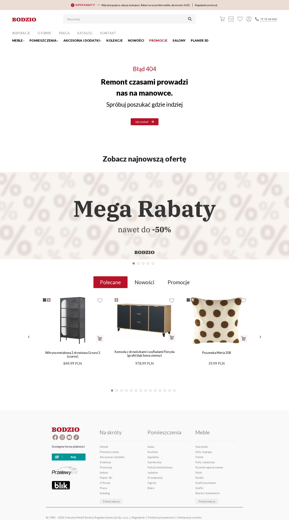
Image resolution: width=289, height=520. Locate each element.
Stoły (198, 472)
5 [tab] (153, 263)
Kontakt (108, 33)
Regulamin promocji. (206, 5)
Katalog (84, 33)
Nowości (136, 40)
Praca (64, 33)
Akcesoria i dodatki (82, 40)
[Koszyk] (222, 19)
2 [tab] (138, 263)
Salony (179, 40)
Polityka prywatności (161, 517)
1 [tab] (134, 263)
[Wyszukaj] (126, 19)
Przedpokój (154, 477)
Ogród (151, 482)
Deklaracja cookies (189, 517)
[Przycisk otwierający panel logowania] (248, 19)
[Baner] (144, 215)
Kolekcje (114, 40)
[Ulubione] (240, 19)
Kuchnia (152, 452)
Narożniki (201, 446)
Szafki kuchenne (205, 482)
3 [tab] (143, 263)
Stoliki (199, 477)
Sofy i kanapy (203, 452)
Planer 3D (199, 40)
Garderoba (154, 462)
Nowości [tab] (144, 282)
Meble (18, 40)
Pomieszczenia (43, 40)
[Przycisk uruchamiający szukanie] (190, 19)
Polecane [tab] (110, 282)
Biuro (150, 488)
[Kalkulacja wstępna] (231, 19)
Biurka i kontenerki (207, 493)
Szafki (199, 488)
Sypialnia (153, 457)
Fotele (199, 457)
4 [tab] (148, 263)
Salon (150, 446)
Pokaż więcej (111, 501)
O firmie (44, 33)
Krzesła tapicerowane (209, 467)
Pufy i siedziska (205, 462)
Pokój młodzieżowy (160, 467)
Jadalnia (152, 472)
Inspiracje (21, 33)
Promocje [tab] (179, 282)
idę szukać (144, 121)
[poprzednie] (27, 337)
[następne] (261, 337)
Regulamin (138, 517)
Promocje (158, 40)
